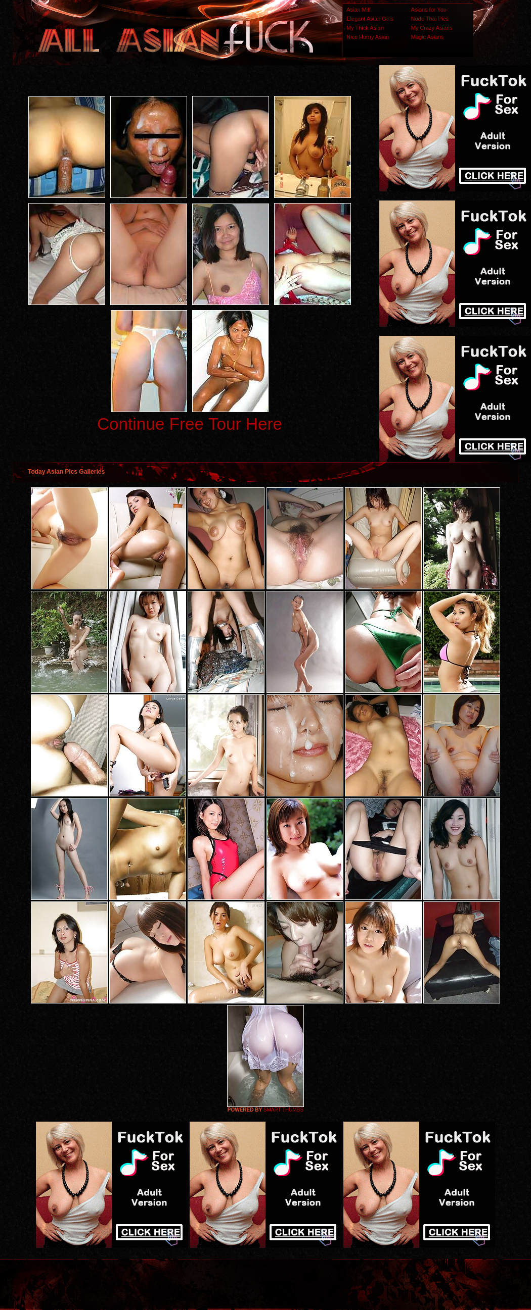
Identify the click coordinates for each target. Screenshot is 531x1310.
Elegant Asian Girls (369, 19)
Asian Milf (358, 10)
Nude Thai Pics (430, 19)
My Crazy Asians (432, 28)
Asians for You (429, 10)
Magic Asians (427, 37)
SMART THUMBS (283, 1110)
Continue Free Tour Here (189, 424)
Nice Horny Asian (367, 37)
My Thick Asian (365, 28)
